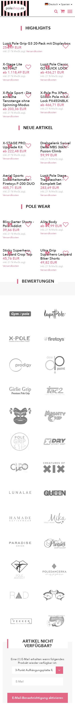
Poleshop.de (24, 2)
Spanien (66, 4)
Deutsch (52, 4)
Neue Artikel (38, 128)
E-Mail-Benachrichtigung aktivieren (37, 698)
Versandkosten (34, 51)
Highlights (38, 28)
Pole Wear (38, 206)
